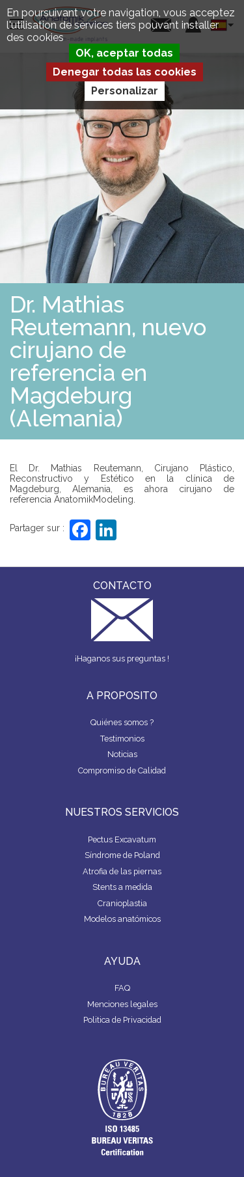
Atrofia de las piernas (122, 871)
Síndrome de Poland (122, 855)
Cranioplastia (122, 903)
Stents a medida (122, 887)
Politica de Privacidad (122, 1020)
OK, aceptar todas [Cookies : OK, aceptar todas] (124, 53)
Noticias (122, 754)
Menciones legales (122, 1004)
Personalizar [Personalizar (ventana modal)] (124, 91)
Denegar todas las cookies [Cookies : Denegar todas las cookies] (125, 72)
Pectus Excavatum (122, 839)
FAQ (122, 988)
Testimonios (122, 738)
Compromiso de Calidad (122, 770)
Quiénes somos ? (122, 722)
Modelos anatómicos (122, 919)
